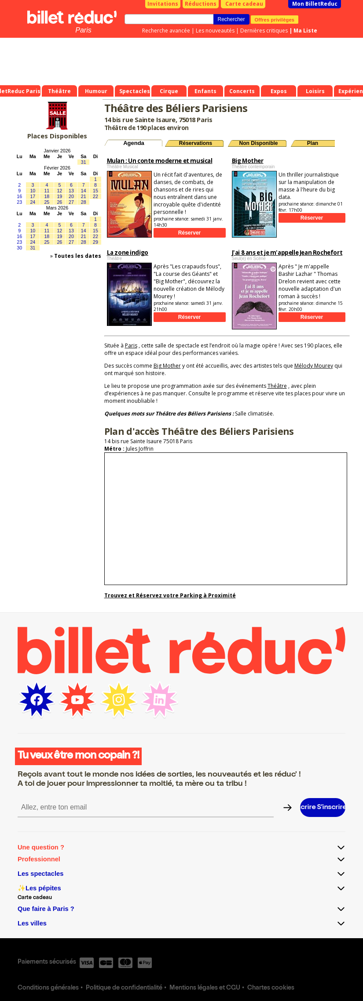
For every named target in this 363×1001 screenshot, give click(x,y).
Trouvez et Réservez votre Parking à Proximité (170, 595)
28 (83, 202)
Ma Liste (305, 30)
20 (71, 196)
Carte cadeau (244, 3)
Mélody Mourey (313, 365)
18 (46, 196)
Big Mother (167, 365)
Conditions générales (48, 988)
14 (83, 190)
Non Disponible (258, 143)
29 (95, 242)
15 (95, 190)
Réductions (200, 3)
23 (19, 202)
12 (59, 190)
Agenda (133, 143)
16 (19, 196)
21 (83, 196)
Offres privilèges (275, 19)
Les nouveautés (215, 30)
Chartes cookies (270, 988)
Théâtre (277, 386)
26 (59, 202)
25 (46, 202)
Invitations (162, 3)
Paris (83, 30)
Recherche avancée (166, 30)
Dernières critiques (264, 30)
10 (32, 190)
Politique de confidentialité (124, 988)
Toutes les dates (77, 256)
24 (32, 202)
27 (71, 202)
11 (46, 190)
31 (83, 162)
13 (71, 190)
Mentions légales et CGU (204, 988)
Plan (312, 143)
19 (59, 196)
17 (32, 196)
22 (95, 196)
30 (19, 247)
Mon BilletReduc (314, 3)
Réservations (195, 143)
